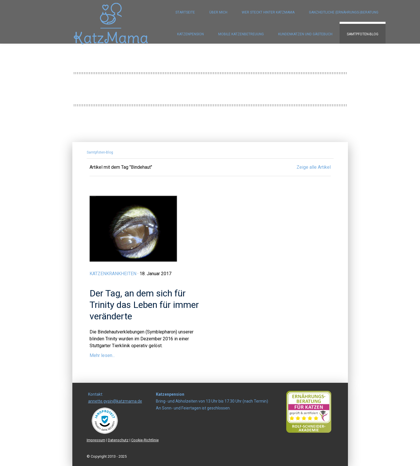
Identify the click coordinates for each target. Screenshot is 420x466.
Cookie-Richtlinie (145, 440)
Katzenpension (190, 34)
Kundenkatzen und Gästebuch (305, 34)
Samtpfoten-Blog (362, 34)
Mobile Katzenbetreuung (241, 34)
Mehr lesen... (102, 355)
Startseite (185, 12)
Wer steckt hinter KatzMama (268, 12)
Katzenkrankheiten (113, 273)
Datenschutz (118, 440)
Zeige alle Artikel (314, 167)
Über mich (218, 12)
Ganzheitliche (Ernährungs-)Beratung (343, 12)
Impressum (96, 440)
